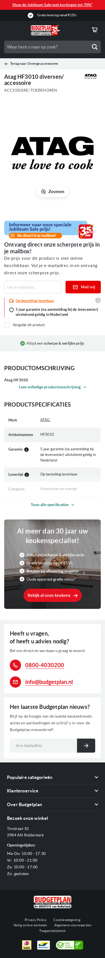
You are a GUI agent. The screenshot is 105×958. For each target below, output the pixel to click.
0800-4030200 (44, 665)
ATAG (45, 420)
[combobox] (52, 47)
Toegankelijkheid (52, 931)
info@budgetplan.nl (49, 682)
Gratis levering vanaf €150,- (57, 15)
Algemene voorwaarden (73, 925)
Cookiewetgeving (66, 920)
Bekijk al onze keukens (49, 595)
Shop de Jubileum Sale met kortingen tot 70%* (52, 5)
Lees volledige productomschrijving (50, 387)
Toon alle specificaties (50, 504)
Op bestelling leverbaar (35, 301)
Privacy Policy (36, 920)
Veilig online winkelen (30, 925)
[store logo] (45, 30)
